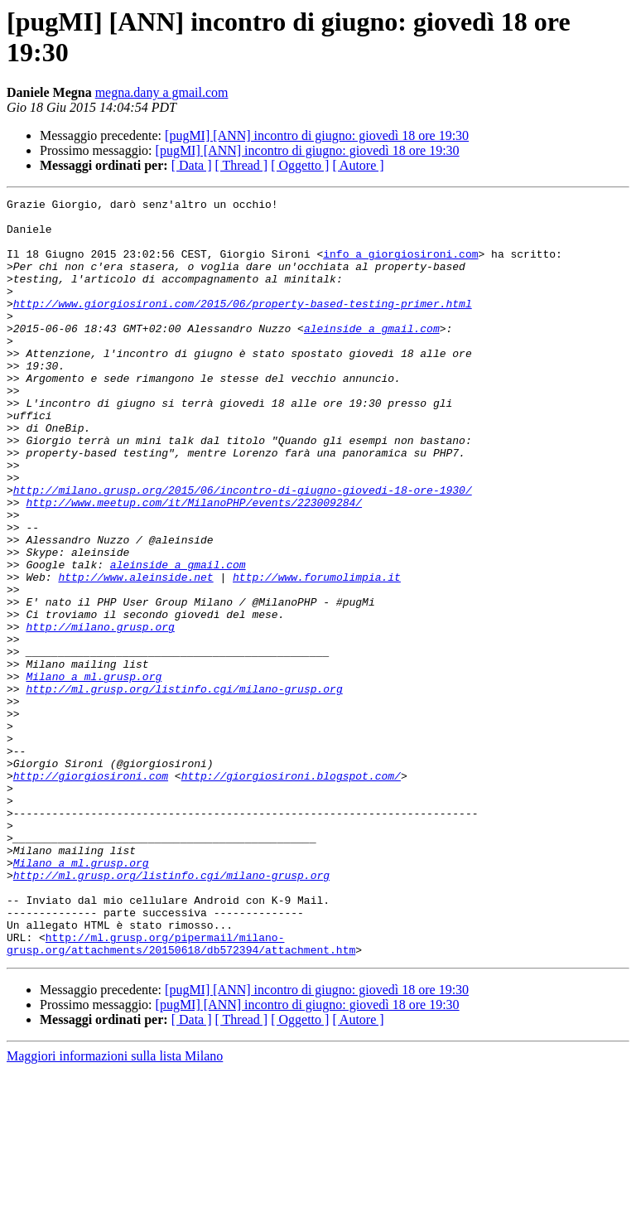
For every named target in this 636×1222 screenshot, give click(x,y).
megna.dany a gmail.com (162, 92)
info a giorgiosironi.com (400, 265)
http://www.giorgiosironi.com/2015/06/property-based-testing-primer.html (242, 325)
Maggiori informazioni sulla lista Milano (115, 1207)
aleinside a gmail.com (372, 355)
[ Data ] (191, 165)
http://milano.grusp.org (100, 713)
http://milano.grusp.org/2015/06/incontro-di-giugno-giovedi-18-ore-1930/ (242, 549)
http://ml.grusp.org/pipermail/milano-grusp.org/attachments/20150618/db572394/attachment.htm (181, 1093)
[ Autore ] (357, 165)
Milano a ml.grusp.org (93, 773)
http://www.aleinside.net (135, 653)
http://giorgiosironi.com (90, 892)
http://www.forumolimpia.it (317, 653)
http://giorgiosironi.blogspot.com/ (291, 892)
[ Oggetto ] (300, 165)
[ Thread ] (241, 165)
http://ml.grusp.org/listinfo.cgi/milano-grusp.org (184, 787)
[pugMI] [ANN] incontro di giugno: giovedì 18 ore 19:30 (317, 135)
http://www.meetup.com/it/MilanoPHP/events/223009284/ (194, 564)
